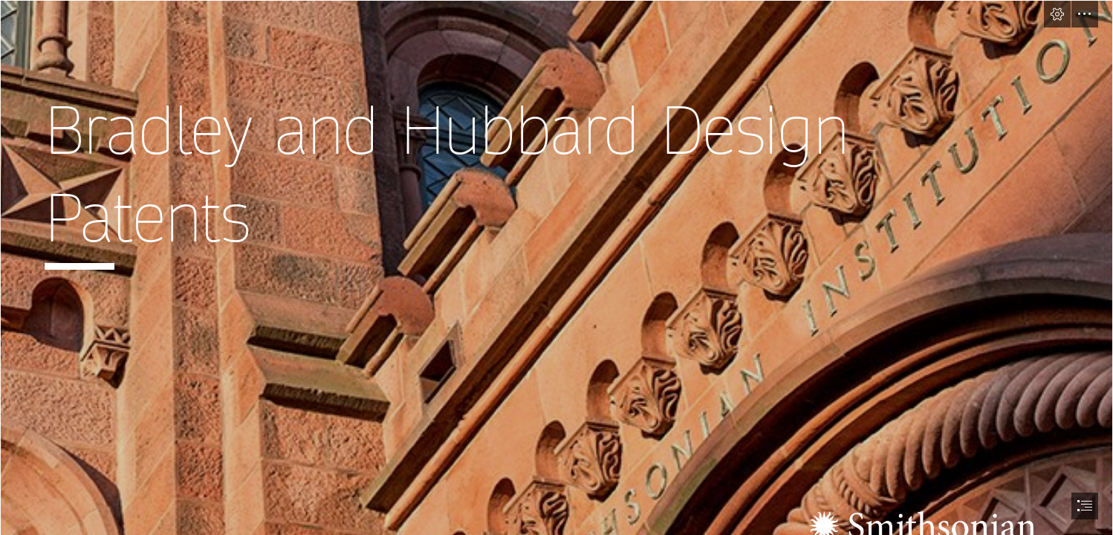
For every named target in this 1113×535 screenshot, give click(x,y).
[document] (556, 267)
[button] (1057, 14)
